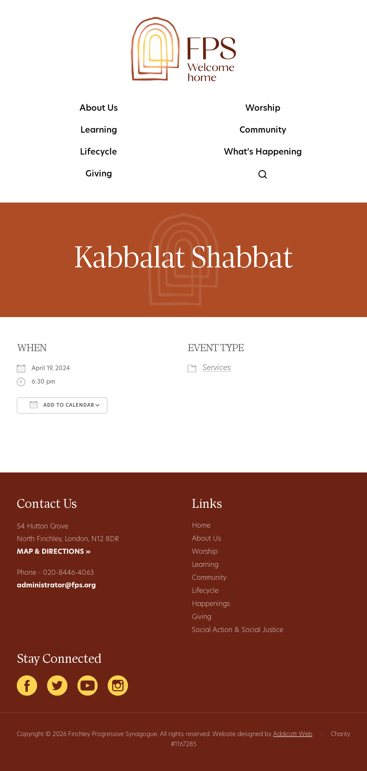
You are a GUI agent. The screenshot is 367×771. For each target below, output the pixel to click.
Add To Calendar (62, 404)
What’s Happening (263, 152)
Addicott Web (292, 734)
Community (262, 130)
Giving (98, 174)
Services (216, 368)
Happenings (211, 604)
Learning (98, 130)
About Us (99, 108)
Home (201, 526)
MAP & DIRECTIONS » (53, 552)
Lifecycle (98, 152)
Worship (262, 108)
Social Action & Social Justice (237, 630)
